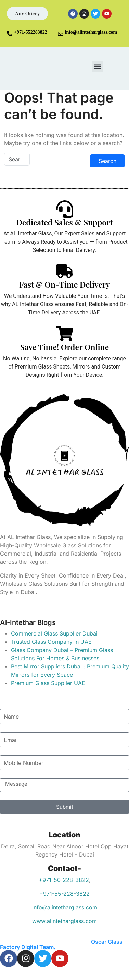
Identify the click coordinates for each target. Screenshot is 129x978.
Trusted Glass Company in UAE (51, 641)
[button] (97, 66)
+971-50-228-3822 (64, 879)
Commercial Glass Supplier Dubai (54, 633)
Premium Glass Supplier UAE (48, 682)
